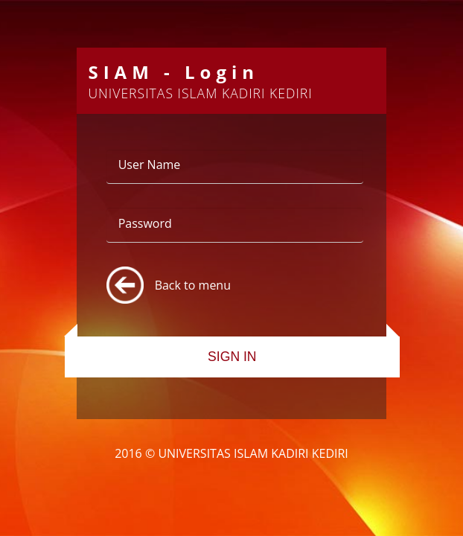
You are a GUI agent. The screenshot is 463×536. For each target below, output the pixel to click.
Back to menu (193, 285)
